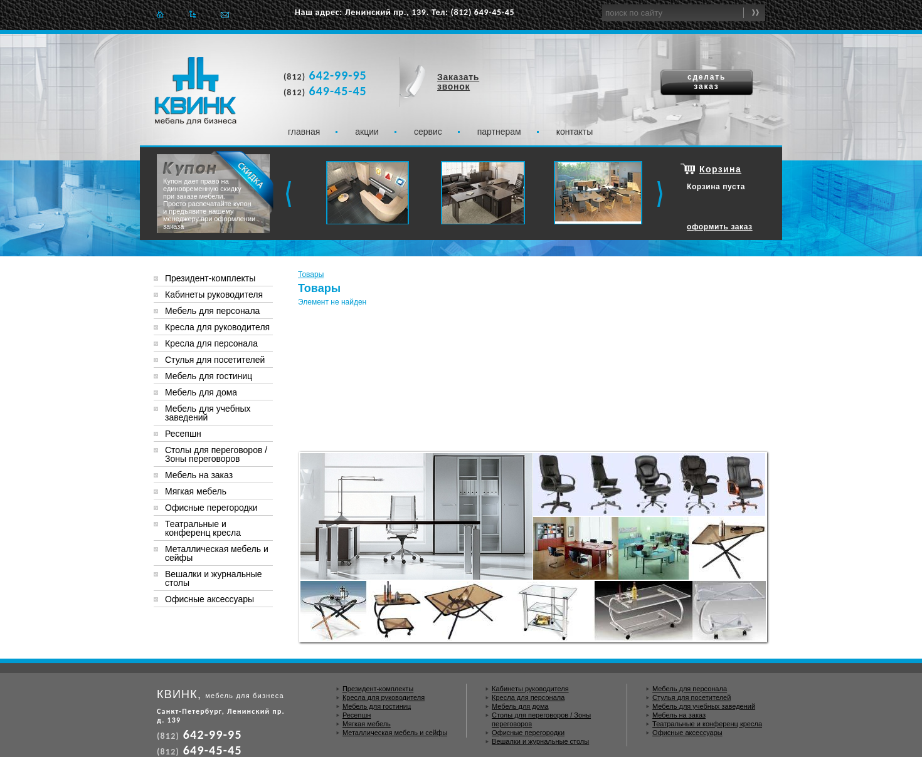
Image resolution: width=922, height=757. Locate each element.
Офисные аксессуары (209, 599)
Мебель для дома (201, 392)
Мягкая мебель (195, 491)
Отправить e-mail (225, 14)
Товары (311, 274)
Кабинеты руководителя (214, 294)
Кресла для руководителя (217, 327)
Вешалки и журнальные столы (213, 578)
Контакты (574, 132)
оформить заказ (720, 226)
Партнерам (499, 132)
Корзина (720, 169)
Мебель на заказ (199, 475)
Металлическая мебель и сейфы (216, 553)
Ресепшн (183, 433)
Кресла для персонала (211, 343)
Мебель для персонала (212, 310)
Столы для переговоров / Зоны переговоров (216, 454)
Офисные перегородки (211, 507)
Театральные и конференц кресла (203, 528)
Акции (367, 132)
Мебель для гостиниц (208, 376)
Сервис (428, 132)
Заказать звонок (458, 81)
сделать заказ (706, 82)
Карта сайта (192, 14)
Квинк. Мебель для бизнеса (195, 91)
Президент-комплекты (210, 278)
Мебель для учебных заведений (208, 413)
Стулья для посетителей (215, 359)
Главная (160, 14)
